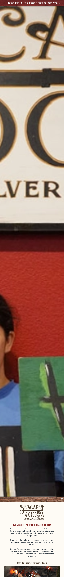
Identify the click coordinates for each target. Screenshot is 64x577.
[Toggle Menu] (62, 499)
